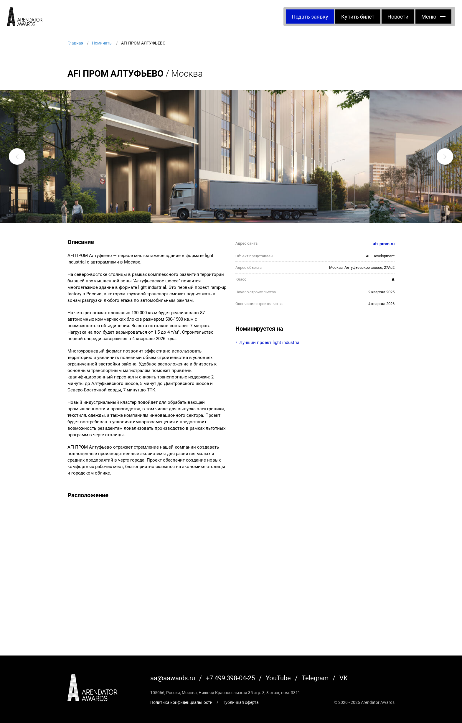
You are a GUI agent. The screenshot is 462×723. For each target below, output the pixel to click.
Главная (75, 43)
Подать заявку (310, 16)
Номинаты (102, 43)
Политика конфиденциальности (181, 702)
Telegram (315, 677)
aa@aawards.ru (172, 677)
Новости (397, 16)
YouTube (278, 677)
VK (343, 677)
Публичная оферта (240, 702)
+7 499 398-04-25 (230, 677)
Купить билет (357, 16)
